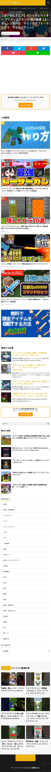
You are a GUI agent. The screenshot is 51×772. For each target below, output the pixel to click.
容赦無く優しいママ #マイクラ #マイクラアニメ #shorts (13, 689)
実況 (4, 588)
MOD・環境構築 (8, 510)
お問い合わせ (44, 8)
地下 (4, 577)
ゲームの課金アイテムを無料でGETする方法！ (22, 8)
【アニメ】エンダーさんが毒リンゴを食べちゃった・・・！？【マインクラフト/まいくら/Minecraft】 (29, 367)
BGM (5, 504)
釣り (4, 627)
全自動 (5, 566)
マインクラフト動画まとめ (31, 767)
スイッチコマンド (8, 155)
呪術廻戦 (6, 571)
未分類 (5, 616)
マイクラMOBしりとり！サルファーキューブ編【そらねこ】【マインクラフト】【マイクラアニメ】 (37, 717)
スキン (5, 532)
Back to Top (25, 758)
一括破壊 (6, 543)
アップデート (7, 515)
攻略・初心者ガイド (9, 611)
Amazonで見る (25, 105)
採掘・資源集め (8, 605)
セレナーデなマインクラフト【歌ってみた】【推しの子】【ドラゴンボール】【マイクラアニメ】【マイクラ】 (12, 745)
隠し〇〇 (5, 231)
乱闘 (4, 549)
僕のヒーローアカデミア (11, 560)
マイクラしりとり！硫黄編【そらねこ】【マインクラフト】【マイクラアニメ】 (37, 690)
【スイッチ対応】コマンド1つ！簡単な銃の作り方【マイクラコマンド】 (24, 264)
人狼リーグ (7, 555)
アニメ (16, 33)
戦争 (4, 599)
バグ (4, 538)
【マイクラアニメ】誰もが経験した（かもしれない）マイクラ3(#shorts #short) (12, 715)
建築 (4, 594)
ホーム (3, 8)
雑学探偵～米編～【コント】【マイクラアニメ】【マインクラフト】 (37, 743)
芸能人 (5, 622)
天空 (4, 583)
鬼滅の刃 (6, 639)
